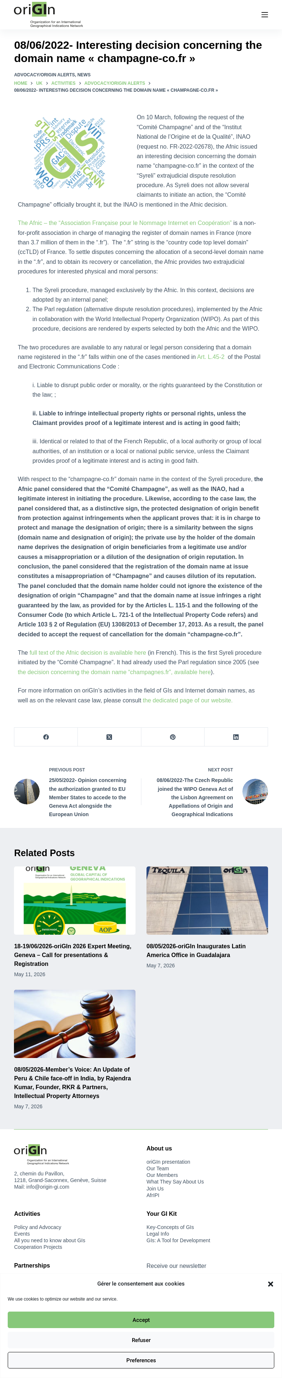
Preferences (141, 1360)
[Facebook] (46, 737)
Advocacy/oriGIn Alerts (44, 74)
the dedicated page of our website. (188, 700)
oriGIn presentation (168, 1162)
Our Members (162, 1175)
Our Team (158, 1168)
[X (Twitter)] (109, 737)
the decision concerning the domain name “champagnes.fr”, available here (114, 672)
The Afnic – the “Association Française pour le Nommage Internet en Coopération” (125, 223)
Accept (141, 1320)
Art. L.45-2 (211, 357)
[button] (270, 1284)
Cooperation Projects (38, 1247)
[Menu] (264, 14)
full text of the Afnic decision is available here (87, 653)
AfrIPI (153, 1195)
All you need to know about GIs (49, 1240)
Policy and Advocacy (37, 1227)
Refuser (141, 1340)
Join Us (155, 1189)
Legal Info (158, 1234)
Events (22, 1234)
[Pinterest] (173, 737)
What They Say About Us (175, 1182)
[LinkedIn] (236, 737)
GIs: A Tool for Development (178, 1240)
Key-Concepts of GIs (170, 1227)
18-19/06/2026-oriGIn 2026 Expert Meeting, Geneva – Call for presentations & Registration (72, 955)
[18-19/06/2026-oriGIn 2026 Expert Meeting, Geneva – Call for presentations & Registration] (74, 900)
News (84, 74)
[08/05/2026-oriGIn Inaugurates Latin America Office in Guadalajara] (207, 900)
